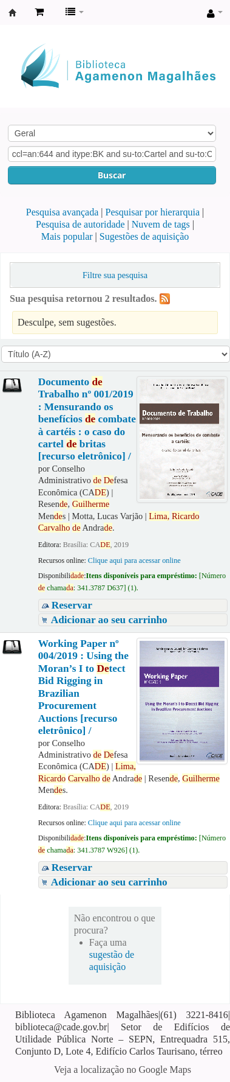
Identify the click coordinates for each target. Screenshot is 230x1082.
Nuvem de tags (161, 224)
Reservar (72, 605)
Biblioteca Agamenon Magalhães (12, 13)
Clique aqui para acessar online (134, 560)
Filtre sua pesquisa (115, 275)
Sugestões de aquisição (144, 236)
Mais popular (67, 236)
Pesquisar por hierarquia (153, 212)
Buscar (112, 175)
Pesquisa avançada (62, 212)
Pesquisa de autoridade (80, 224)
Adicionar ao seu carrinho (109, 620)
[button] (39, 12)
